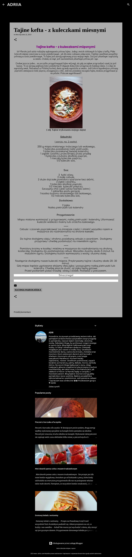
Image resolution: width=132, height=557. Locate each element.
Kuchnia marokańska (28, 290)
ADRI (51, 332)
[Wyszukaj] (24, 4)
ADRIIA (14, 4)
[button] (15, 40)
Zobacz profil (54, 387)
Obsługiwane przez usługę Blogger (66, 543)
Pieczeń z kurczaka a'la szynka (48, 422)
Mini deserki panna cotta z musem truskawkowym (56, 469)
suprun (73, 548)
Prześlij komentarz (22, 312)
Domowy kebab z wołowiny (46, 515)
